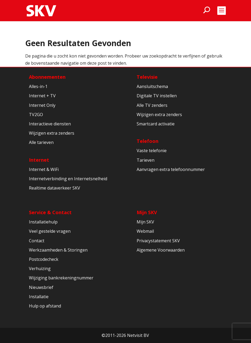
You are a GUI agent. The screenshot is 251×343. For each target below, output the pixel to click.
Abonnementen (47, 77)
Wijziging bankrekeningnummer (61, 278)
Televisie (147, 77)
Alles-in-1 (38, 86)
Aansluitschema (152, 86)
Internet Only (42, 105)
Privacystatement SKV (158, 241)
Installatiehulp (43, 222)
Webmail (145, 231)
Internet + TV (42, 96)
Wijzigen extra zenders (51, 133)
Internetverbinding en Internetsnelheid (68, 179)
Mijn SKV (147, 212)
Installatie (39, 297)
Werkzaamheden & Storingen (58, 250)
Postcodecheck (43, 259)
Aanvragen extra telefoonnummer (171, 169)
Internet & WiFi (44, 169)
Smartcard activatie (156, 124)
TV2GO (36, 114)
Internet (39, 160)
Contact (36, 241)
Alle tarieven (41, 142)
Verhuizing (40, 268)
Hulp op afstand (45, 306)
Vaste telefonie (152, 150)
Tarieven (145, 160)
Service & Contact (50, 212)
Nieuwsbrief (41, 287)
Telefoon (147, 141)
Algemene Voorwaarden (161, 250)
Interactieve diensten (50, 124)
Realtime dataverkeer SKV (54, 188)
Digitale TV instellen (157, 96)
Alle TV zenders (152, 105)
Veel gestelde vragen (50, 231)
